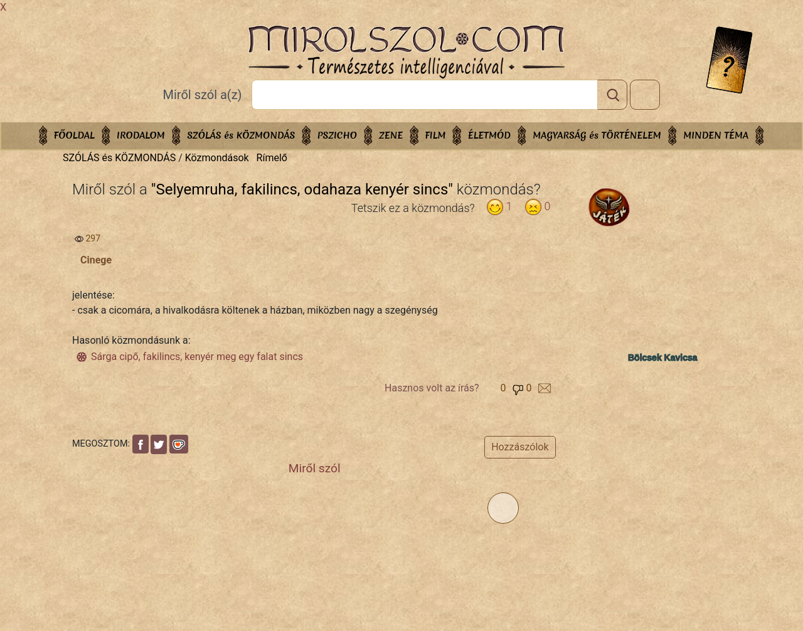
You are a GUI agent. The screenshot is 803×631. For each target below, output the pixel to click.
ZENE (391, 135)
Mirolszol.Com (406, 52)
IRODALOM (141, 135)
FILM (435, 135)
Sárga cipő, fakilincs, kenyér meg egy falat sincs (197, 357)
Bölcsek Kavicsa (663, 358)
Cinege (96, 260)
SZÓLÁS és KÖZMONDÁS (241, 135)
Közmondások (217, 158)
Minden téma (715, 135)
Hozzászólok (519, 447)
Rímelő (272, 158)
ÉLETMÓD (489, 135)
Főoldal (74, 135)
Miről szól (315, 468)
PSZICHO (337, 135)
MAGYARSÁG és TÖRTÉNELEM (597, 135)
